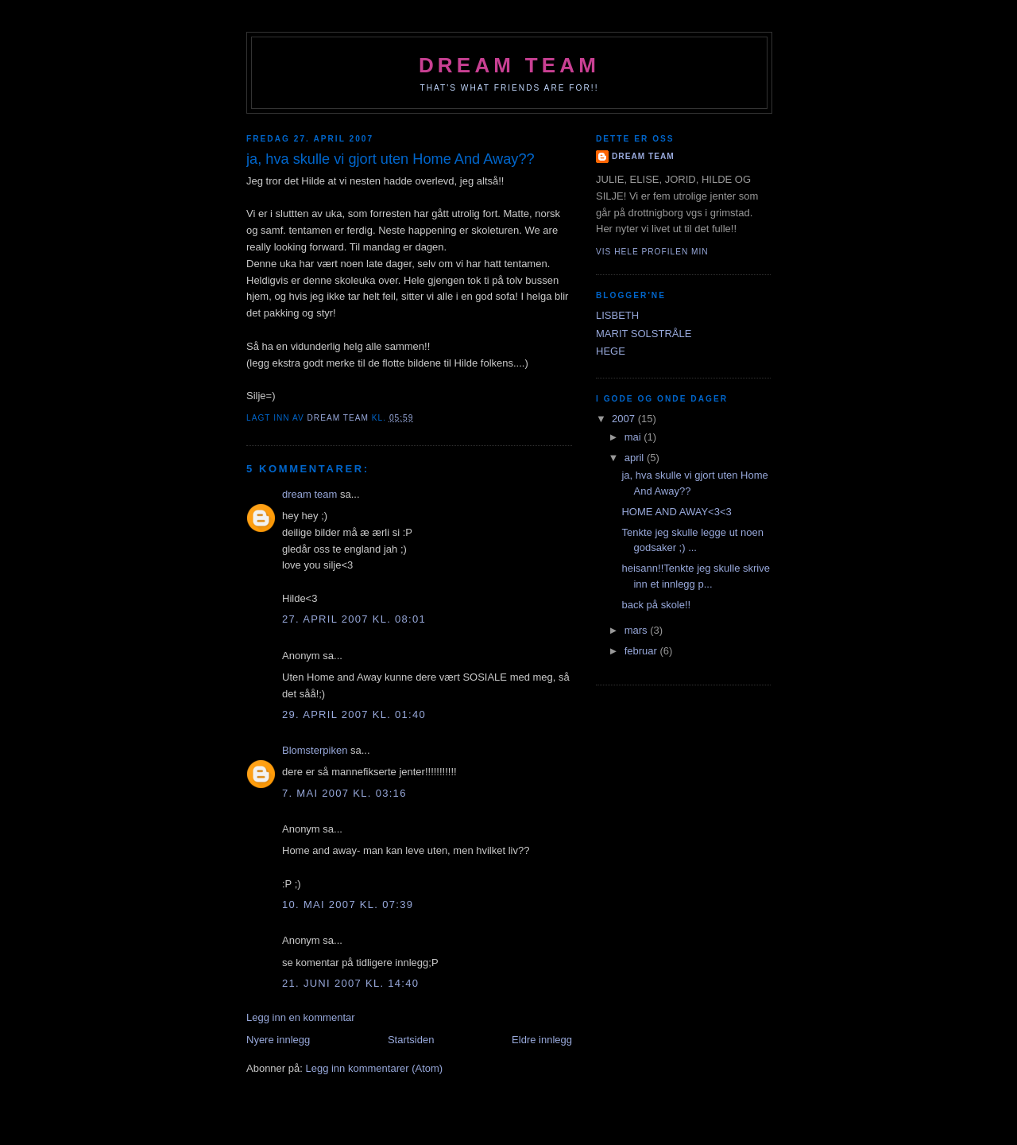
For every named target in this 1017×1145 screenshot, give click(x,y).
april (636, 458)
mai (634, 437)
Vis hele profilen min (652, 251)
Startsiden (411, 1040)
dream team (509, 65)
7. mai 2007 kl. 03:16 (344, 793)
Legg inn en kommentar (300, 1017)
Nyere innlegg (278, 1040)
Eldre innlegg (542, 1040)
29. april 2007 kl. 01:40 (354, 714)
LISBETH (617, 315)
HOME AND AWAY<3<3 (676, 512)
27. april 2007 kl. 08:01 (354, 619)
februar (642, 651)
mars (638, 630)
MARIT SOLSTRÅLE (643, 334)
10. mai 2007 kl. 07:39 (347, 904)
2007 (625, 419)
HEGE (610, 351)
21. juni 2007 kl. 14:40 (350, 983)
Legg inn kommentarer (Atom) (374, 1068)
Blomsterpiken (314, 750)
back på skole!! (655, 605)
